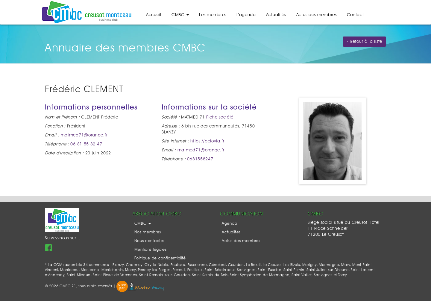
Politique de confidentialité (160, 258)
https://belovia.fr (207, 141)
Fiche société (219, 117)
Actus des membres (316, 15)
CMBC (180, 15)
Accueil (153, 15)
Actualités (276, 15)
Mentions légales (150, 250)
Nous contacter (149, 241)
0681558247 (200, 159)
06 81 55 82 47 (86, 144)
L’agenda (246, 15)
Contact (355, 15)
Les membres (212, 15)
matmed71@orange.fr (84, 135)
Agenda (229, 224)
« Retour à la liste (364, 41)
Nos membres (147, 232)
